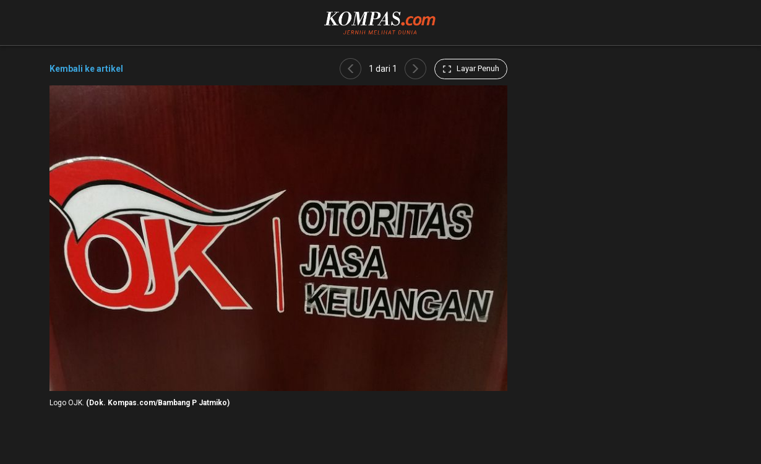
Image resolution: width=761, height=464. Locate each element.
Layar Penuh (470, 69)
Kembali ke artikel (86, 69)
